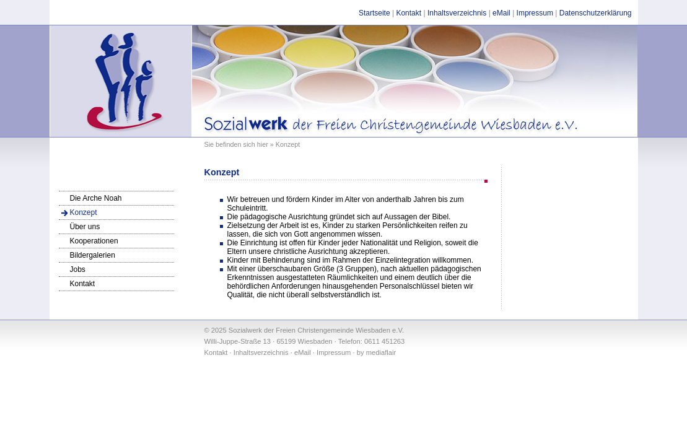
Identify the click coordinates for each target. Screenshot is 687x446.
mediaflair (381, 352)
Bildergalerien (92, 255)
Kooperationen (94, 241)
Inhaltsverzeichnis (456, 13)
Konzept (83, 212)
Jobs (77, 269)
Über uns (85, 226)
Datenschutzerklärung (595, 13)
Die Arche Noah (96, 198)
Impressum (535, 13)
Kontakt (408, 13)
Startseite (374, 13)
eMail (501, 13)
